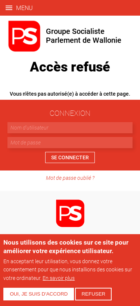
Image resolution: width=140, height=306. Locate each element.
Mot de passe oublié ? (70, 177)
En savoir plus (59, 278)
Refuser (93, 294)
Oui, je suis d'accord (39, 294)
